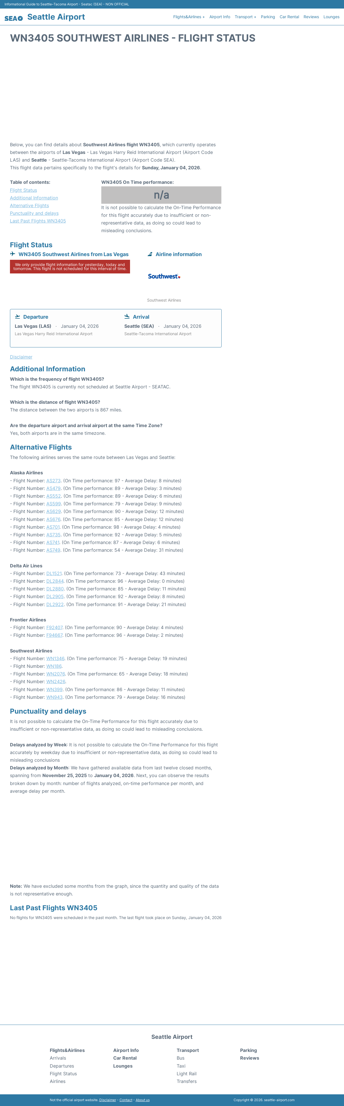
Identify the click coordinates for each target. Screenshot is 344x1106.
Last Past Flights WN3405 (38, 221)
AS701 (52, 527)
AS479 (53, 488)
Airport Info (219, 16)
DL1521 (53, 573)
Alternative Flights (29, 205)
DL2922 (55, 604)
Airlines (57, 1081)
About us (143, 1100)
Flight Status (23, 190)
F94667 (54, 635)
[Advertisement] (172, 95)
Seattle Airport (56, 17)
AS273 (53, 480)
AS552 (53, 496)
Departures (62, 1066)
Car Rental (289, 16)
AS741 (52, 542)
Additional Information (34, 198)
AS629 (53, 511)
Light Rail (187, 1073)
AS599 (53, 503)
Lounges (331, 16)
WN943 (54, 697)
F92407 (54, 627)
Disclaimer (107, 1100)
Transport (188, 1050)
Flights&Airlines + (189, 16)
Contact (126, 1100)
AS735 (53, 534)
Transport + (245, 16)
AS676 (53, 519)
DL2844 (54, 581)
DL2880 (55, 589)
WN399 (54, 689)
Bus (180, 1058)
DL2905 (55, 596)
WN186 (53, 666)
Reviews (311, 16)
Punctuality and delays (34, 213)
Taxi (181, 1066)
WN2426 (55, 681)
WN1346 (55, 658)
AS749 (53, 550)
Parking (268, 16)
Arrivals (58, 1058)
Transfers (187, 1081)
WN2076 (55, 674)
